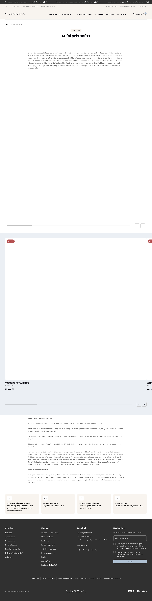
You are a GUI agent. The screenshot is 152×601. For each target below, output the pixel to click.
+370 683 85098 (85, 536)
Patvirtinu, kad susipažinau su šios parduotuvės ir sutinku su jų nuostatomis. (128, 554)
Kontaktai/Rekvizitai (49, 565)
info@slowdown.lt (86, 533)
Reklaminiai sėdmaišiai (14, 553)
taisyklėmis (129, 554)
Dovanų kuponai (111, 6)
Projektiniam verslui (12, 549)
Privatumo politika (48, 545)
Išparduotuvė (81, 14)
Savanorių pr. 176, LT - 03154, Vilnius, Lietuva (94, 540)
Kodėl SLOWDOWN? (106, 14)
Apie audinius (10, 537)
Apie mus (8, 557)
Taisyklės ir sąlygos (48, 549)
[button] (137, 225)
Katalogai (8, 533)
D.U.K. (43, 557)
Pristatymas (45, 541)
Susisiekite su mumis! (127, 6)
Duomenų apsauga (48, 553)
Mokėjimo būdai (47, 537)
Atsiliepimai (45, 561)
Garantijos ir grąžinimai (50, 533)
